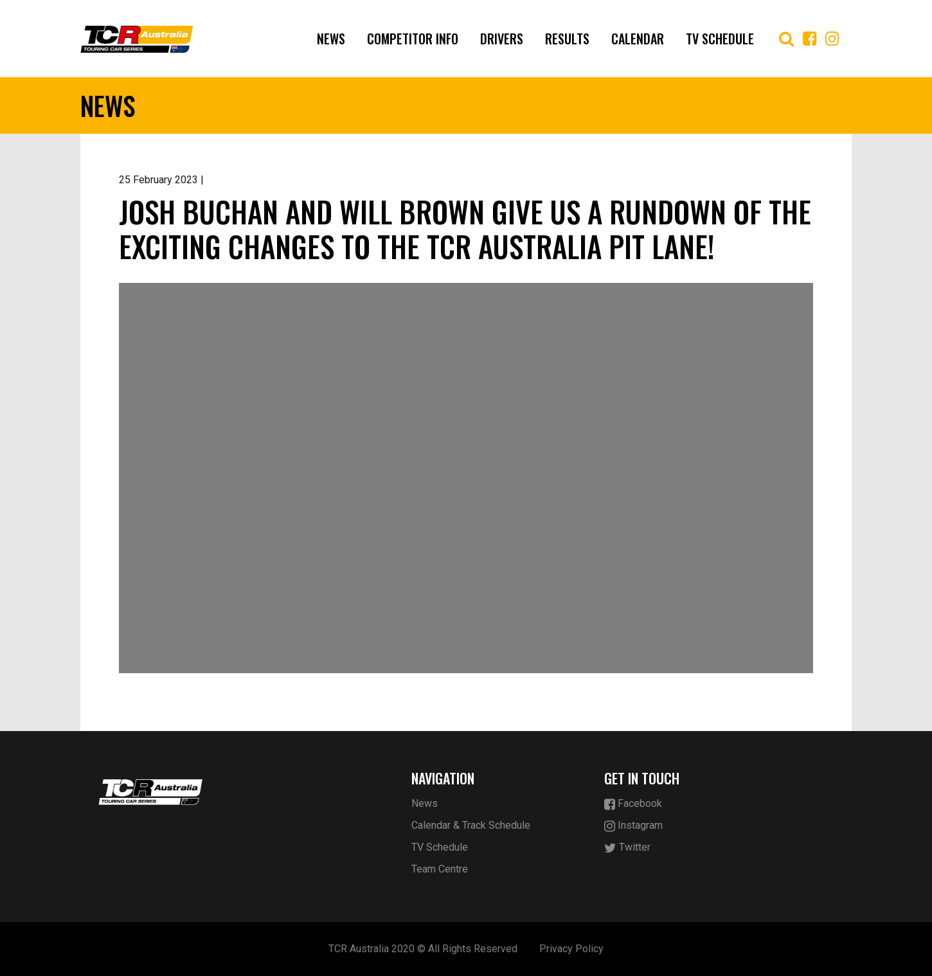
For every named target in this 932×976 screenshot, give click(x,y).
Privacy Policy (571, 949)
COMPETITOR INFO (412, 38)
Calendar (637, 38)
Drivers (501, 38)
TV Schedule (720, 38)
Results (567, 38)
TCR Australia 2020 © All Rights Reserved (422, 949)
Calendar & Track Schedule (470, 825)
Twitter (627, 847)
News (331, 38)
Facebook (633, 804)
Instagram (633, 826)
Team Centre (439, 869)
